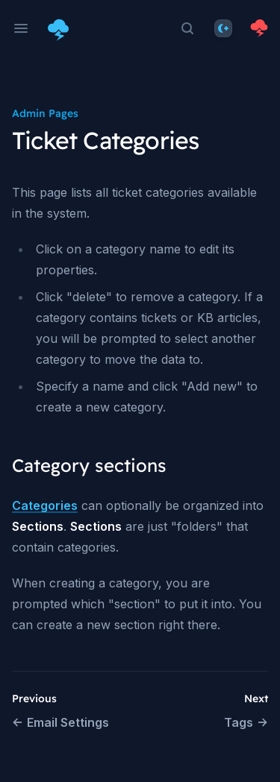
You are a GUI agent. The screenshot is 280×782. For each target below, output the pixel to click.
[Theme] (223, 28)
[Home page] (61, 28)
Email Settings (60, 722)
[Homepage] (259, 28)
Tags (246, 722)
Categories (45, 505)
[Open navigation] (21, 28)
